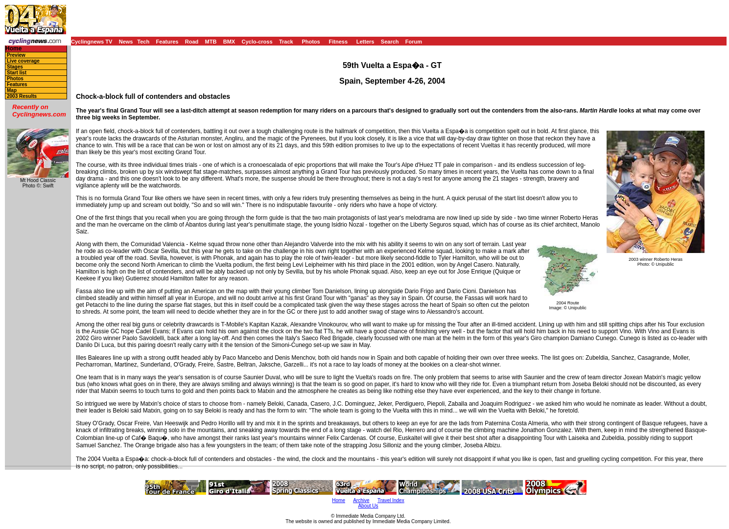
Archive (361, 500)
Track (286, 42)
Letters (365, 42)
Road (192, 42)
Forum (413, 42)
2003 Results (22, 96)
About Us (368, 505)
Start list (16, 72)
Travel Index (390, 500)
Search (390, 42)
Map (12, 90)
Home (13, 49)
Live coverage (23, 61)
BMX (229, 42)
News (126, 42)
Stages (15, 66)
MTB (211, 42)
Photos (311, 42)
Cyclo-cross (257, 42)
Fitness (338, 42)
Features (167, 42)
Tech (143, 42)
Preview (16, 55)
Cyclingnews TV (91, 42)
